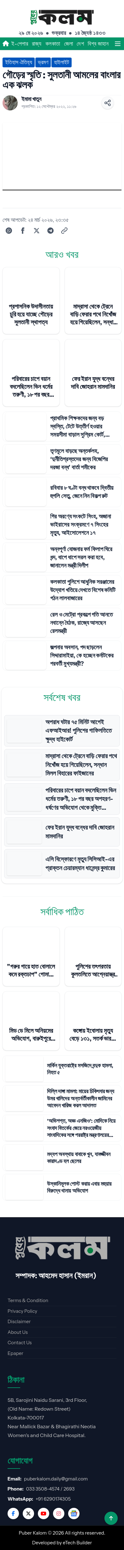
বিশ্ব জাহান (98, 43)
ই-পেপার (19, 43)
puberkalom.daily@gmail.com (56, 1479)
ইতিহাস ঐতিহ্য (18, 62)
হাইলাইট (61, 62)
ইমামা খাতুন (31, 99)
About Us (18, 1332)
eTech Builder (77, 1543)
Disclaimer (19, 1321)
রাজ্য (36, 43)
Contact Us (20, 1343)
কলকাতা (52, 43)
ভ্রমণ (43, 62)
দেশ (80, 43)
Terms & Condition (28, 1300)
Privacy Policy (22, 1311)
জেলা (68, 43)
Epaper (15, 1353)
